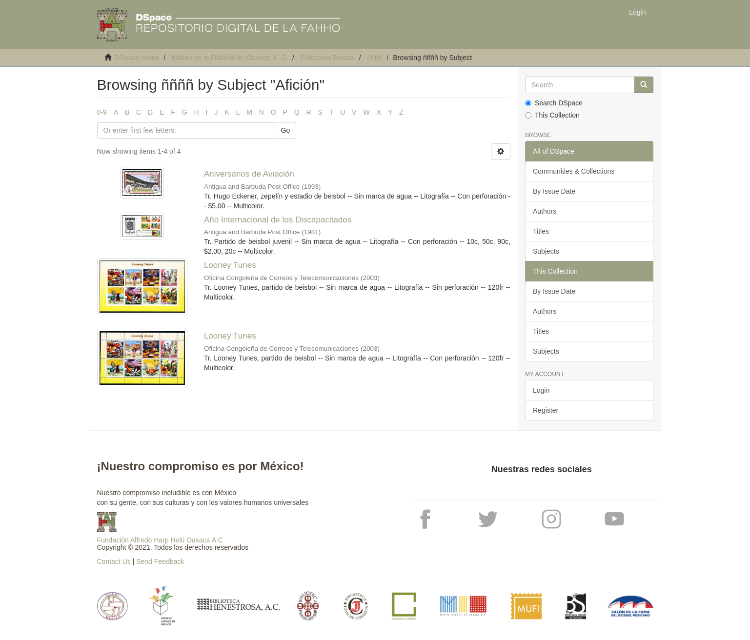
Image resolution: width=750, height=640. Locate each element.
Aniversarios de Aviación (249, 174)
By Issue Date (554, 191)
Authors (544, 211)
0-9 (102, 112)
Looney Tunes (230, 265)
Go (285, 130)
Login (541, 390)
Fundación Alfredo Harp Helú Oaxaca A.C (160, 540)
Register (545, 410)
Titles (541, 231)
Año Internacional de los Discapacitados (277, 219)
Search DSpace (554, 103)
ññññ (374, 57)
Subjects (546, 251)
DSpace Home (137, 57)
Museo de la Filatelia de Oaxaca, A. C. (230, 57)
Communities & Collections (573, 171)
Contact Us (114, 561)
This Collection (552, 115)
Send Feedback (160, 561)
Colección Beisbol (328, 57)
